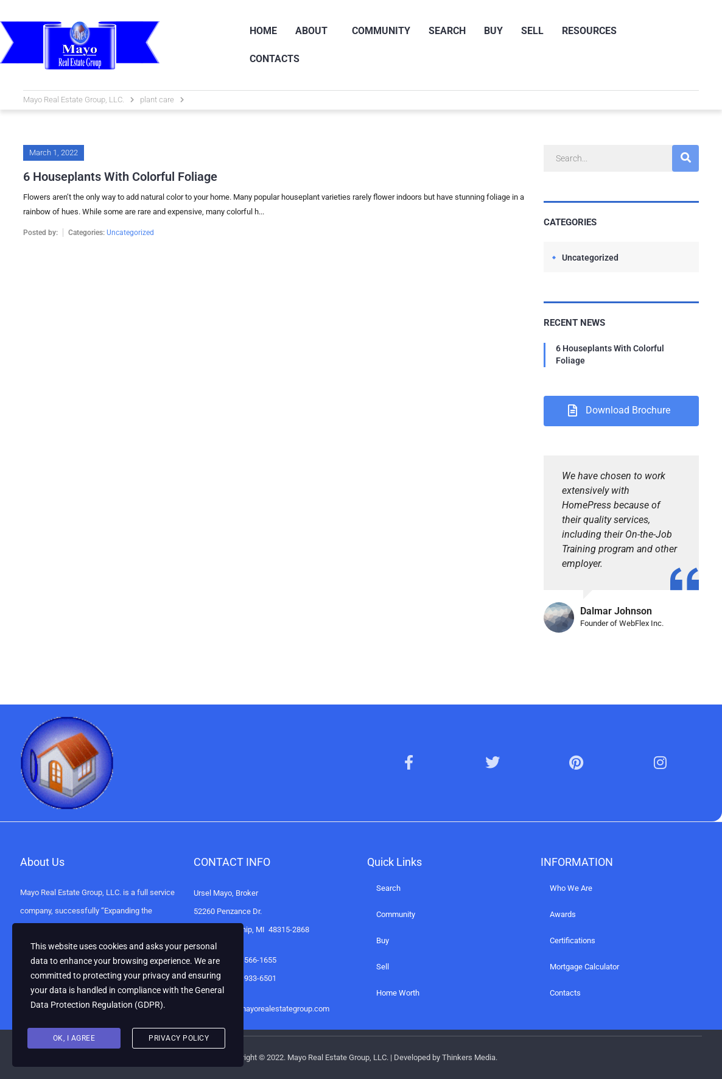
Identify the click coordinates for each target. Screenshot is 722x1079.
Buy (382, 940)
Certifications (572, 940)
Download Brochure (619, 410)
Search (388, 888)
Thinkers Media (469, 1057)
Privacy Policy (179, 1038)
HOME (263, 31)
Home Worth (397, 992)
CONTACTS (275, 59)
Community (395, 914)
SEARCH (447, 31)
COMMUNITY (381, 31)
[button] (314, 31)
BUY (493, 31)
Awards (563, 914)
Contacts (565, 992)
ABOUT (311, 31)
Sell (382, 966)
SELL (532, 31)
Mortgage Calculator (584, 966)
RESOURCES (589, 31)
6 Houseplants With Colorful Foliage (610, 354)
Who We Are (571, 888)
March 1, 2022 (53, 152)
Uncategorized (130, 232)
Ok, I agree (74, 1038)
